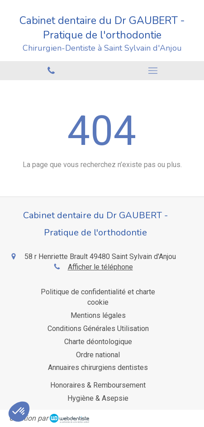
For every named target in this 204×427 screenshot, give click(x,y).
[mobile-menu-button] (153, 71)
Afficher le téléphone (100, 267)
